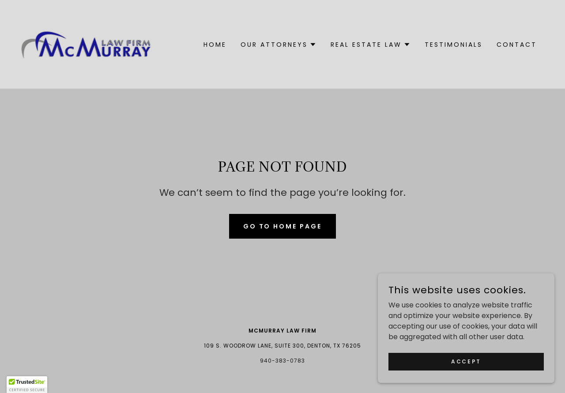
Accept (466, 361)
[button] (278, 44)
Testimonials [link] (453, 44)
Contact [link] (517, 44)
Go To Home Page (282, 226)
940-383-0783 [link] (282, 360)
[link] (86, 44)
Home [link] (214, 44)
